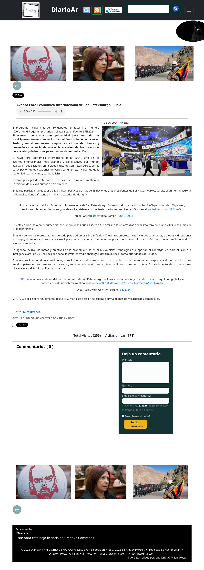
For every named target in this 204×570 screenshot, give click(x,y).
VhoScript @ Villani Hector (172, 557)
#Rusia (24, 279)
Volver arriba (24, 529)
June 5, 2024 (125, 216)
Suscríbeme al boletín (138, 416)
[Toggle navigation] (189, 10)
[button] (86, 10)
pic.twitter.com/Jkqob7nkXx (146, 283)
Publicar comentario (135, 424)
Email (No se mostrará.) (136, 395)
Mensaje (127, 359)
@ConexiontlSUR (98, 283)
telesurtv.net (31, 312)
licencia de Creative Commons (70, 538)
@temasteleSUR (119, 283)
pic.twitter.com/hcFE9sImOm (165, 209)
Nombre (127, 385)
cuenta (142, 406)
